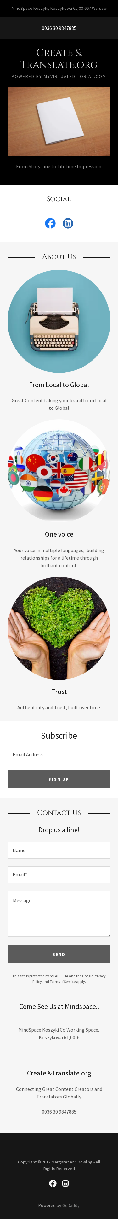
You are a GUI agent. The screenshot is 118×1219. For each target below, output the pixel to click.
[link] (59, 59)
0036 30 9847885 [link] (59, 28)
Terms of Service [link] (63, 981)
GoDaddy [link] (71, 1205)
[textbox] (59, 754)
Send (59, 954)
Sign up (58, 779)
